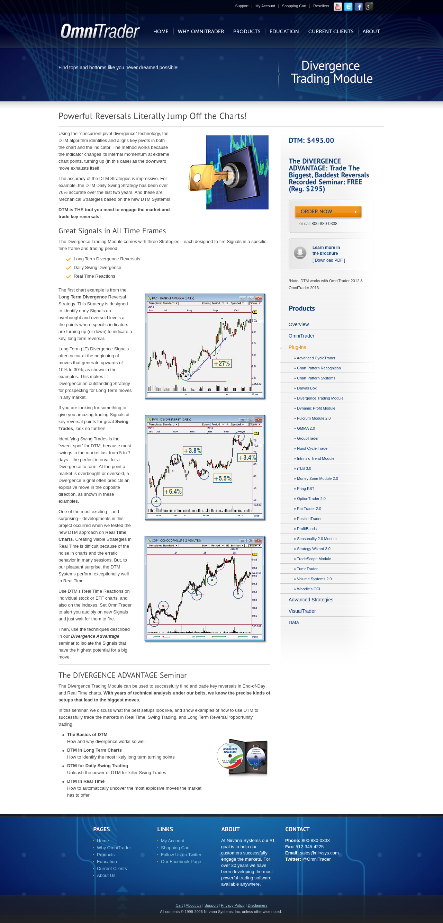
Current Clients (112, 868)
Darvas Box (307, 388)
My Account (265, 6)
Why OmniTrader (114, 847)
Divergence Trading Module (320, 398)
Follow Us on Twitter (181, 854)
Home (103, 840)
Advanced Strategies (311, 599)
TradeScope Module (314, 559)
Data (294, 622)
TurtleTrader (307, 569)
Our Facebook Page (181, 861)
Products (106, 854)
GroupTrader (308, 438)
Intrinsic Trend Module (315, 458)
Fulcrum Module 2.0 (314, 418)
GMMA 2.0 (306, 428)
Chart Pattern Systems (316, 378)
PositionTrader (309, 519)
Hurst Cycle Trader (313, 448)
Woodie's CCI (308, 589)
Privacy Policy (232, 905)
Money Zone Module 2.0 (317, 478)
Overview (299, 324)
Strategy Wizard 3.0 (314, 549)
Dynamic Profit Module (316, 408)
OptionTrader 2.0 (311, 498)
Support (241, 6)
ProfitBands (307, 529)
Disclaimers (258, 905)
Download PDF (329, 260)
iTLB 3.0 (304, 468)
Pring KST (305, 488)
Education (107, 861)
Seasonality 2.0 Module (316, 539)
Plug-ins (297, 347)
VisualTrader (302, 611)
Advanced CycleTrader (316, 358)
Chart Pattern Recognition (319, 368)
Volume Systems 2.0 (314, 579)
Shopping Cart (294, 6)
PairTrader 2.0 (309, 509)
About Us (106, 875)
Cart (179, 905)
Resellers (321, 6)
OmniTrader (301, 336)
